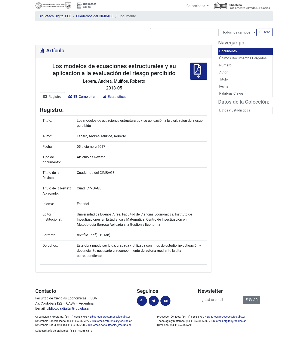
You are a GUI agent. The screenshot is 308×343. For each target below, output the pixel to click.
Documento (228, 51)
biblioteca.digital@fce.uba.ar (68, 308)
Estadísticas (114, 97)
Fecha (223, 86)
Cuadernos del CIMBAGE (95, 16)
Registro (52, 97)
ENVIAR (252, 300)
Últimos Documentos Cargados (243, 58)
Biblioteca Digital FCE (55, 16)
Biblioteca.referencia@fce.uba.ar (112, 320)
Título (223, 79)
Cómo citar (81, 97)
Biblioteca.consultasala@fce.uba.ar (109, 325)
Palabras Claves (231, 93)
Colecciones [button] (196, 6)
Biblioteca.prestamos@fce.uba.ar (110, 316)
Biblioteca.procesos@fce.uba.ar (226, 316)
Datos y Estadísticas (234, 110)
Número (225, 65)
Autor (223, 72)
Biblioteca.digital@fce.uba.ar (228, 320)
